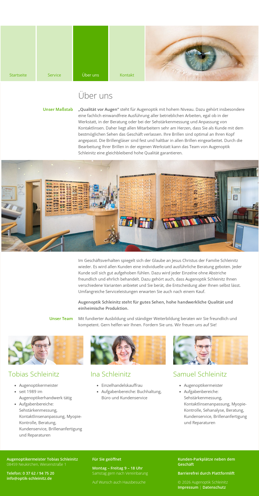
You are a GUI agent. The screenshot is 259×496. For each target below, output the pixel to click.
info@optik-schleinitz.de (29, 478)
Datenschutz (214, 487)
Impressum (188, 487)
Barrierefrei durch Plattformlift (206, 473)
